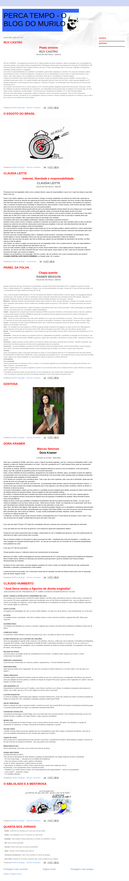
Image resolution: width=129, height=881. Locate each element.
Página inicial (49, 869)
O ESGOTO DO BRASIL (19, 113)
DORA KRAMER (14, 443)
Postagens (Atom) (16, 874)
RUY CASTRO (13, 42)
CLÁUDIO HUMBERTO (19, 583)
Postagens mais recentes (16, 869)
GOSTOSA (11, 383)
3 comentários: (32, 261)
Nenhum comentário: (34, 107)
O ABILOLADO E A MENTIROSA (25, 783)
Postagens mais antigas (82, 869)
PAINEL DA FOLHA (16, 267)
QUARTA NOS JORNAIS (20, 826)
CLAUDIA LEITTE (15, 173)
